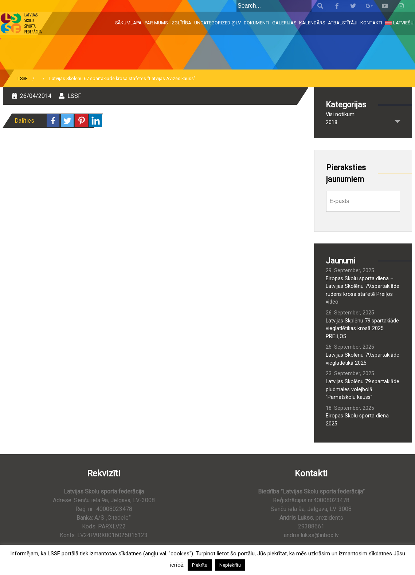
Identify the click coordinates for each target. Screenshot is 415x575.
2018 (331, 122)
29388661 (311, 526)
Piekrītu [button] (199, 565)
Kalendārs (312, 22)
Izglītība (181, 22)
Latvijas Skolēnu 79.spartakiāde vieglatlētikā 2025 (362, 359)
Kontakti (371, 22)
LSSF (22, 78)
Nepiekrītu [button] (230, 565)
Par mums (156, 22)
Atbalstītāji (342, 22)
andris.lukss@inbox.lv (311, 535)
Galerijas (284, 22)
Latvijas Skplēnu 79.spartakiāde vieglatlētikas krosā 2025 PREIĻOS (362, 329)
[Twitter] (67, 120)
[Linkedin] (95, 120)
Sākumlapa (128, 22)
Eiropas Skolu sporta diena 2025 (357, 420)
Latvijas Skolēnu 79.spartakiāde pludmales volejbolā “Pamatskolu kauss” (362, 389)
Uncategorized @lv (217, 22)
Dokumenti (256, 22)
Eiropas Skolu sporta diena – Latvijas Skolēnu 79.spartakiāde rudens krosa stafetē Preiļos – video (362, 290)
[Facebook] (53, 120)
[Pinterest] (81, 120)
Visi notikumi (341, 114)
